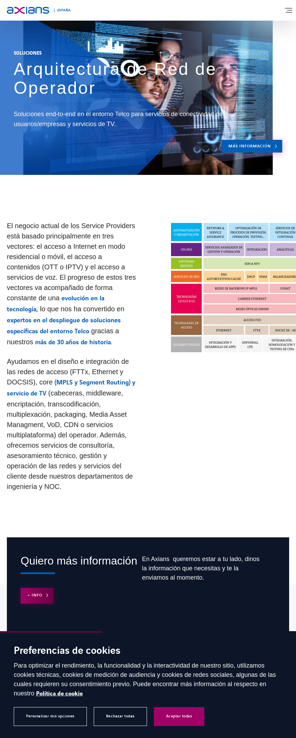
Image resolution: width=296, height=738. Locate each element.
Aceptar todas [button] (179, 716)
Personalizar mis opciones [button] (50, 716)
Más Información (249, 146)
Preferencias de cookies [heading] (67, 651)
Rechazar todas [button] (120, 716)
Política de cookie (59, 693)
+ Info (34, 595)
